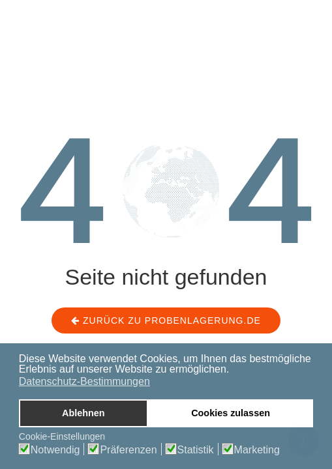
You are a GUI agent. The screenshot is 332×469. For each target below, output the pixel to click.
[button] (233, 370)
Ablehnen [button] (83, 413)
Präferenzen (128, 450)
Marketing (257, 450)
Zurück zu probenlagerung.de (166, 320)
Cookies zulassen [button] (230, 413)
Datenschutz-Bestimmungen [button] (84, 381)
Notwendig (55, 450)
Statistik (195, 450)
